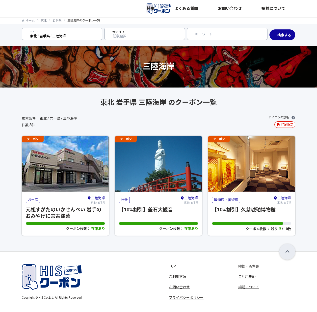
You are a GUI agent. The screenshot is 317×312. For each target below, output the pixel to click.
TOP (172, 266)
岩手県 (57, 20)
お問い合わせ (258, 9)
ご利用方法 (177, 277)
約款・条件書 (248, 266)
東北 (44, 20)
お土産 (33, 200)
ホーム (30, 20)
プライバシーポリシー (186, 298)
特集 (211, 9)
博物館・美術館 (226, 200)
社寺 (124, 200)
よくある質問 (231, 9)
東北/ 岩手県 (96, 200)
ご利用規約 (247, 277)
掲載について (284, 9)
